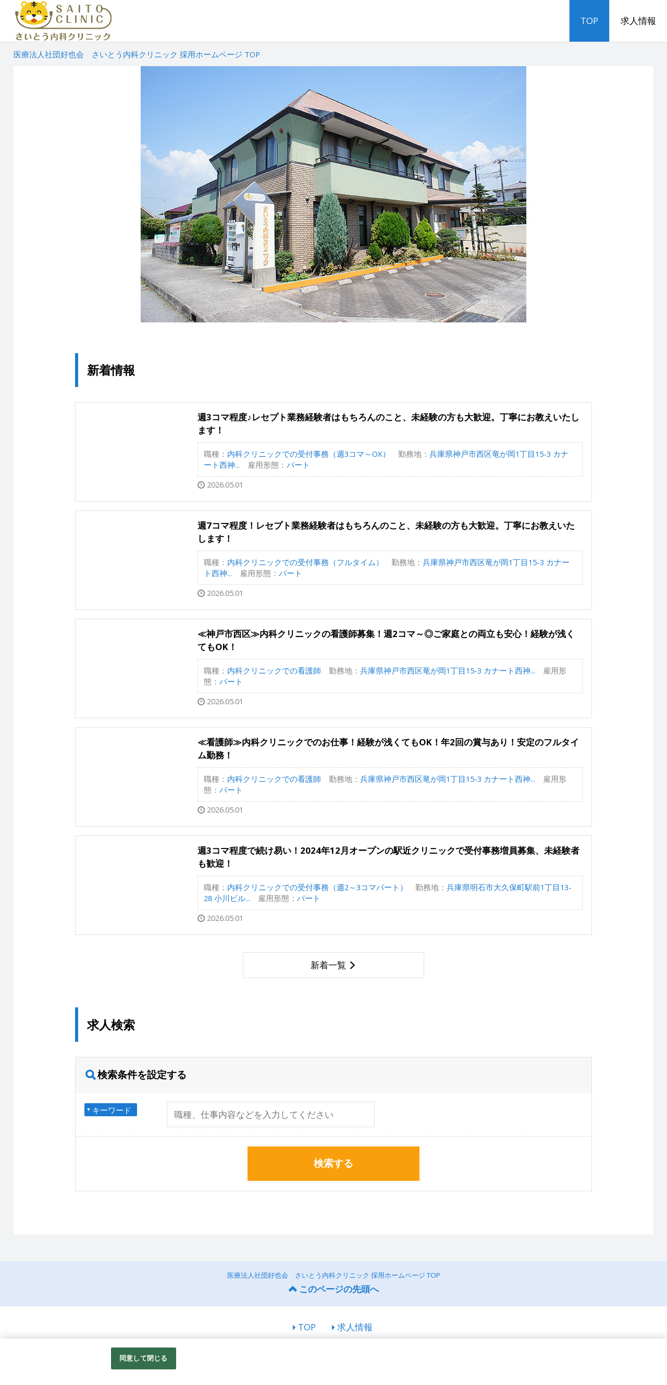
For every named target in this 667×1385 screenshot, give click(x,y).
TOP (589, 21)
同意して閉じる (143, 1358)
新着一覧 (328, 965)
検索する (333, 1163)
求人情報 (638, 21)
